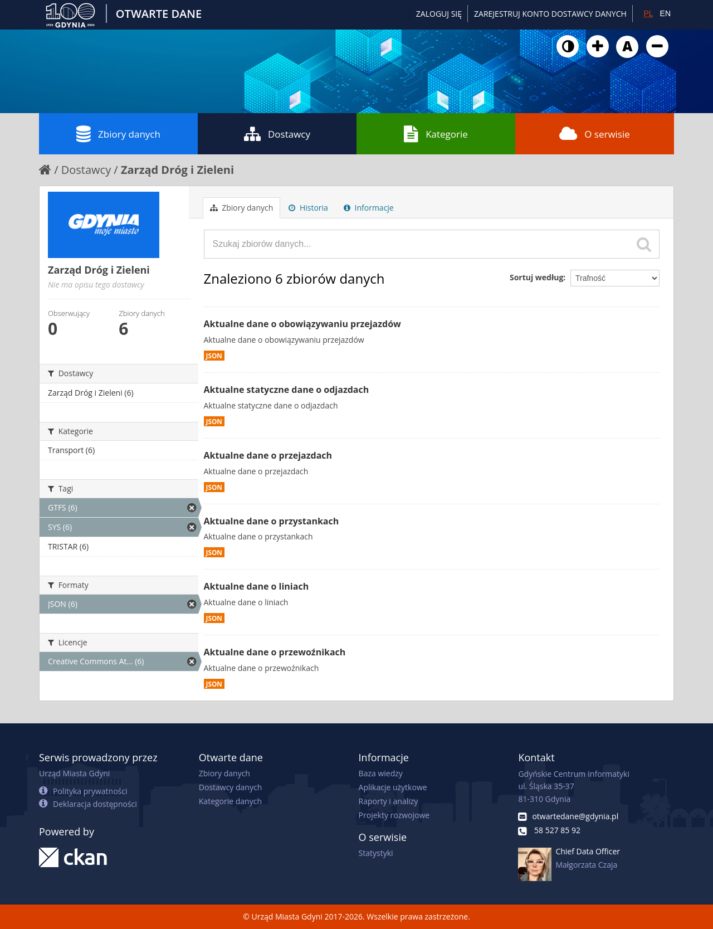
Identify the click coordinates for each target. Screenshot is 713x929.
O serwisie (594, 133)
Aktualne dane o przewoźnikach (275, 652)
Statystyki (376, 853)
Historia (308, 207)
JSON (214, 355)
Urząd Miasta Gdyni (74, 773)
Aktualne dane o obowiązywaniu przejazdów (302, 324)
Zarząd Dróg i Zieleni (177, 169)
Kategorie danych (230, 801)
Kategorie (436, 133)
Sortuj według (536, 277)
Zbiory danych (118, 133)
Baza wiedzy (381, 773)
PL (648, 13)
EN (665, 13)
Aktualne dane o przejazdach (268, 455)
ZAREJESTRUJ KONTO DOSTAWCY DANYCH (550, 13)
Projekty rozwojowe (394, 815)
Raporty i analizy (388, 801)
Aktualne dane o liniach (256, 586)
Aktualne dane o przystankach (271, 521)
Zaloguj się (439, 13)
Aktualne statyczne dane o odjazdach (286, 389)
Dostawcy (277, 133)
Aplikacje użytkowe (393, 787)
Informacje (369, 207)
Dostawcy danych (230, 787)
